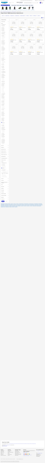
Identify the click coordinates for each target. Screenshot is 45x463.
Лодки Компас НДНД (15, 443)
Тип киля (2, 178)
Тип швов (2, 180)
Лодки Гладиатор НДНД (28, 443)
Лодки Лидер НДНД (11, 443)
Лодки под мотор (2, 8)
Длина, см (2, 145)
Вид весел (2, 197)
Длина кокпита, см (3, 149)
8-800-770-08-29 (20, 2)
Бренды (21, 5)
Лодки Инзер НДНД (20, 443)
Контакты (23, 5)
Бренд (2, 23)
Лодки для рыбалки (20, 8)
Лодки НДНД (10, 8)
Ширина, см (2, 147)
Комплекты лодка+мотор (3, 455)
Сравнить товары (9, 450)
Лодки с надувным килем (14, 8)
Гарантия (18, 5)
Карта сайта (2, 454)
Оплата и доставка (14, 5)
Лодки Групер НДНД (24, 443)
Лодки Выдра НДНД (34, 443)
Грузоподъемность (3, 156)
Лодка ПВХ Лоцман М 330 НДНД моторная (40, 28)
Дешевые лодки (16, 455)
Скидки (32, 5)
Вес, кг (2, 184)
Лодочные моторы (32, 8)
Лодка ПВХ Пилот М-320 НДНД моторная (13, 52)
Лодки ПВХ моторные (5, 445)
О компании (9, 451)
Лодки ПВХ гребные (5, 446)
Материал (2, 188)
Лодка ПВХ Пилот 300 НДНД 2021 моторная (13, 40)
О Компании (26, 5)
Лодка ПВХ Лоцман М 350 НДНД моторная (31, 40)
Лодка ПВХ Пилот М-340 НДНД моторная (22, 28)
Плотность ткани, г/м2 (4, 154)
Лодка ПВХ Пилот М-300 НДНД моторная (22, 40)
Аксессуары (28, 8)
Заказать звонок (25, 452)
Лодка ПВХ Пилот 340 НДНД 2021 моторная (31, 52)
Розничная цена (3, 21)
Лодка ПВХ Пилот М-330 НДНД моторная (13, 28)
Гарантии (9, 455)
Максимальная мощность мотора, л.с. (4, 182)
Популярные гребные (24, 8)
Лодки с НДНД (16, 450)
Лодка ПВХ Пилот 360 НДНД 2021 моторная (40, 52)
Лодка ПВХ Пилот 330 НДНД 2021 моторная (22, 52)
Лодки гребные (6, 8)
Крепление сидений (3, 193)
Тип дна (2, 161)
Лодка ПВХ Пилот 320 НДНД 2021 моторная (40, 40)
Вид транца (2, 186)
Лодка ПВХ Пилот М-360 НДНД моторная (31, 28)
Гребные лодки (2, 451)
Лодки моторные (2, 450)
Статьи (29, 5)
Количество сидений (3, 195)
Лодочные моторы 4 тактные (18, 454)
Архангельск (6, 0)
